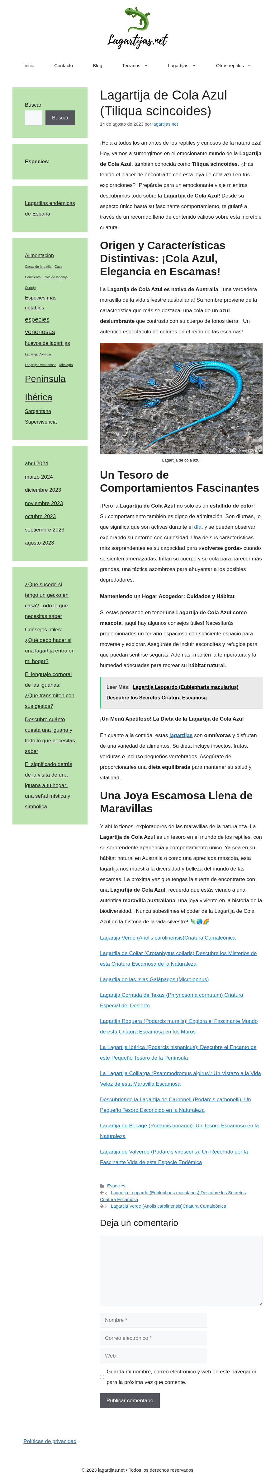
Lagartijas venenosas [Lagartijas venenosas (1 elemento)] (40, 365)
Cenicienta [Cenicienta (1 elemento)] (32, 277)
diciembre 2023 (43, 490)
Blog (97, 65)
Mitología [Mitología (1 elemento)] (66, 365)
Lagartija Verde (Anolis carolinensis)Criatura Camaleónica (168, 938)
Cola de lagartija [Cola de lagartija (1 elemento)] (56, 277)
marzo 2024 (39, 477)
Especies (116, 1185)
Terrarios (140, 65)
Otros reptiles (239, 65)
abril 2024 (36, 464)
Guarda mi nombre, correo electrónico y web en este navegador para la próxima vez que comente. (181, 1377)
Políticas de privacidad (49, 1441)
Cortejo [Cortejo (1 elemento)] (30, 288)
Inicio (28, 65)
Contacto (63, 65)
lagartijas (181, 735)
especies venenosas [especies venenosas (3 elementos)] (40, 325)
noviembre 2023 (44, 503)
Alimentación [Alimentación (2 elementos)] (39, 255)
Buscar (33, 105)
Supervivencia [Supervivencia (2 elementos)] (41, 422)
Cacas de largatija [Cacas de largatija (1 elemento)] (38, 266)
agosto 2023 (39, 543)
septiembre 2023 (44, 530)
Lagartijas (187, 65)
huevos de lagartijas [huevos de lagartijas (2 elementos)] (47, 343)
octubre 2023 (40, 516)
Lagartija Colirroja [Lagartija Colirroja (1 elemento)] (38, 354)
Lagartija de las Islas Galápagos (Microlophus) (154, 979)
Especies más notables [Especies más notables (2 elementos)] (40, 303)
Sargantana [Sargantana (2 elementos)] (38, 411)
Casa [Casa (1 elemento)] (58, 266)
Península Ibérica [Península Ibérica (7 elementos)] (45, 388)
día (198, 527)
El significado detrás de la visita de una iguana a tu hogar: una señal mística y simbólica (48, 785)
